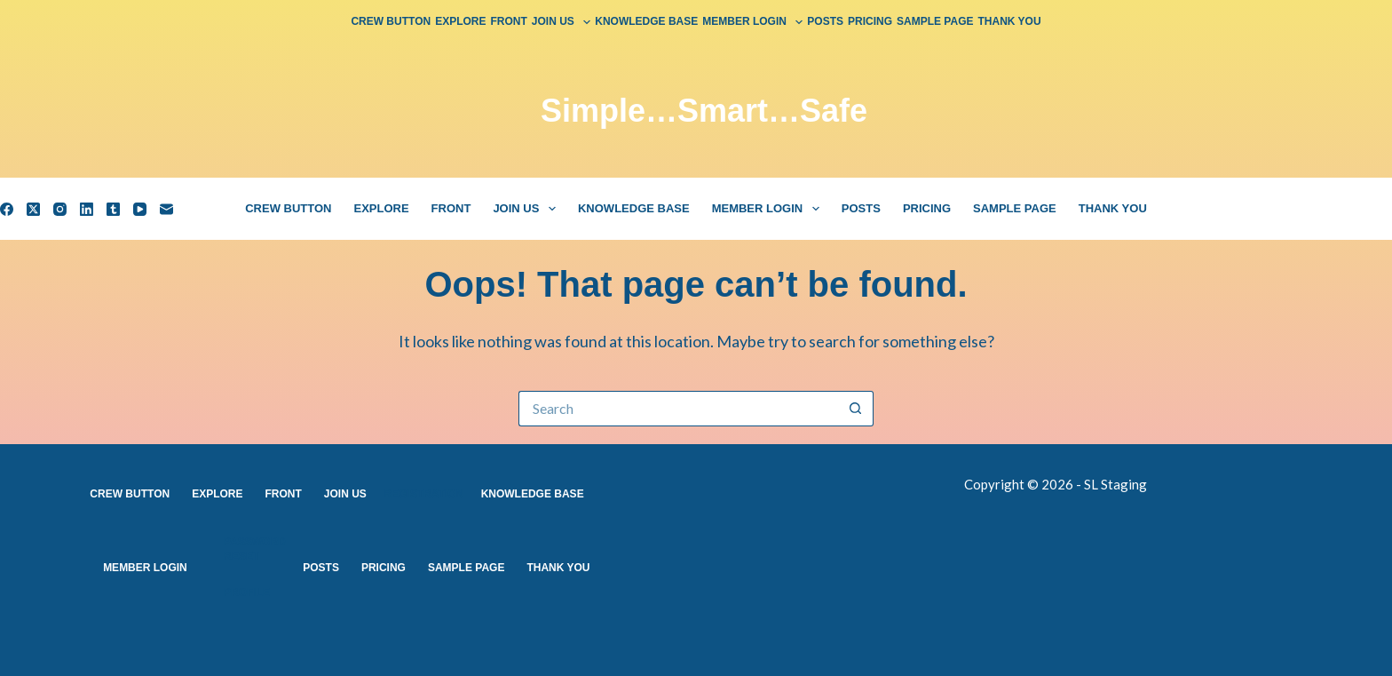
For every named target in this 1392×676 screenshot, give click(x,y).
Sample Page (935, 21)
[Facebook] (6, 209)
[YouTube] (139, 209)
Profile (247, 592)
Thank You (1009, 21)
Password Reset (255, 549)
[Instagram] (60, 209)
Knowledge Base (646, 21)
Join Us (562, 22)
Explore (460, 21)
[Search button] (856, 408)
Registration (423, 494)
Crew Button (391, 21)
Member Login (753, 22)
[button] (586, 22)
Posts (825, 21)
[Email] (166, 209)
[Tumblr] (113, 209)
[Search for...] (678, 408)
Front (509, 21)
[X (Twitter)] (33, 209)
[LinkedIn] (86, 209)
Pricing (870, 21)
